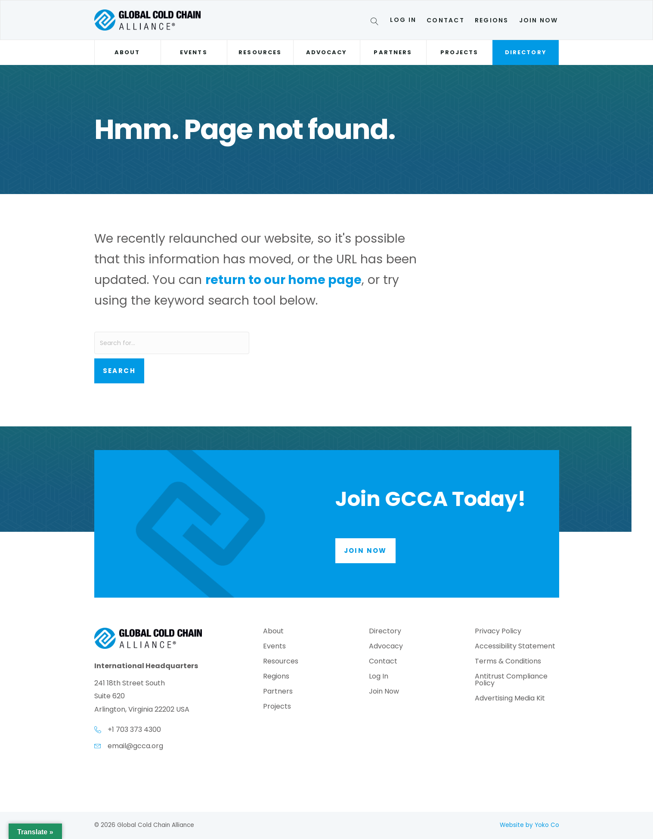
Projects (459, 52)
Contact (445, 20)
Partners (393, 52)
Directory (526, 52)
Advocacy (326, 52)
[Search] (376, 23)
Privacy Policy (498, 632)
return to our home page (283, 279)
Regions (492, 20)
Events (193, 52)
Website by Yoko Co (529, 825)
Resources (260, 52)
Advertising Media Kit (510, 699)
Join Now (538, 20)
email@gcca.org (135, 746)
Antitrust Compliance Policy (511, 680)
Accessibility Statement (515, 647)
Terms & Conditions (508, 662)
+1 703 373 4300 (134, 729)
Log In (403, 19)
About (127, 52)
